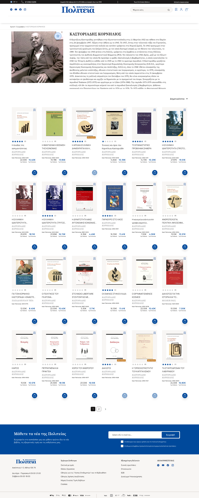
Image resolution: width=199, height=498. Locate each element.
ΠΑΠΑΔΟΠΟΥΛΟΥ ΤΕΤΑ (22, 300)
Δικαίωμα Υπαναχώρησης (131, 476)
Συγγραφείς (20, 27)
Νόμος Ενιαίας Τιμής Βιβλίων (73, 480)
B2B (122, 472)
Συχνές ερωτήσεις (128, 465)
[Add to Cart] (34, 172)
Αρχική (12, 27)
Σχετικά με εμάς (67, 465)
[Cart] (186, 9)
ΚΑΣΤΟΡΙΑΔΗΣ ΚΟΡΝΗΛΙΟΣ (18, 153)
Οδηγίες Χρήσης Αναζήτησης (72, 476)
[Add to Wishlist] (34, 110)
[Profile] (181, 9)
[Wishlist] (176, 9)
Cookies (64, 484)
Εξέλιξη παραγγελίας (181, 2)
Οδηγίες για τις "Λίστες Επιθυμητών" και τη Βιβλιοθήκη (83, 472)
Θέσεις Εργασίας (68, 469)
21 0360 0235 (30, 2)
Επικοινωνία (126, 469)
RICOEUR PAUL (169, 300)
